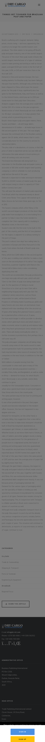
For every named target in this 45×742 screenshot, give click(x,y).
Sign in (22, 732)
